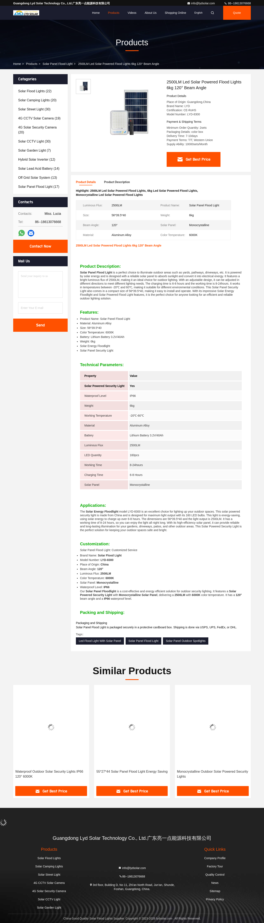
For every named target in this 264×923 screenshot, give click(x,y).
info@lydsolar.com (201, 3)
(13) (37, 177)
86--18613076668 (237, 3)
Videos (132, 12)
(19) (39, 118)
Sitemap (215, 891)
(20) (37, 100)
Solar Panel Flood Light (58, 63)
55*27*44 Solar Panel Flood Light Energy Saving (131, 771)
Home (96, 12)
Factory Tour (215, 866)
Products (113, 12)
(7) (34, 150)
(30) (34, 109)
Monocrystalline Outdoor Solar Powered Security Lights (212, 774)
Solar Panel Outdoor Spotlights (185, 641)
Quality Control (215, 874)
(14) (38, 168)
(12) (36, 159)
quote (237, 12)
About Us (151, 12)
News (214, 882)
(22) (35, 91)
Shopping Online (175, 12)
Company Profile (215, 858)
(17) (38, 186)
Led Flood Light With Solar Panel (100, 641)
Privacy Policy (215, 899)
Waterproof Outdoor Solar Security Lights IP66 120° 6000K (49, 774)
